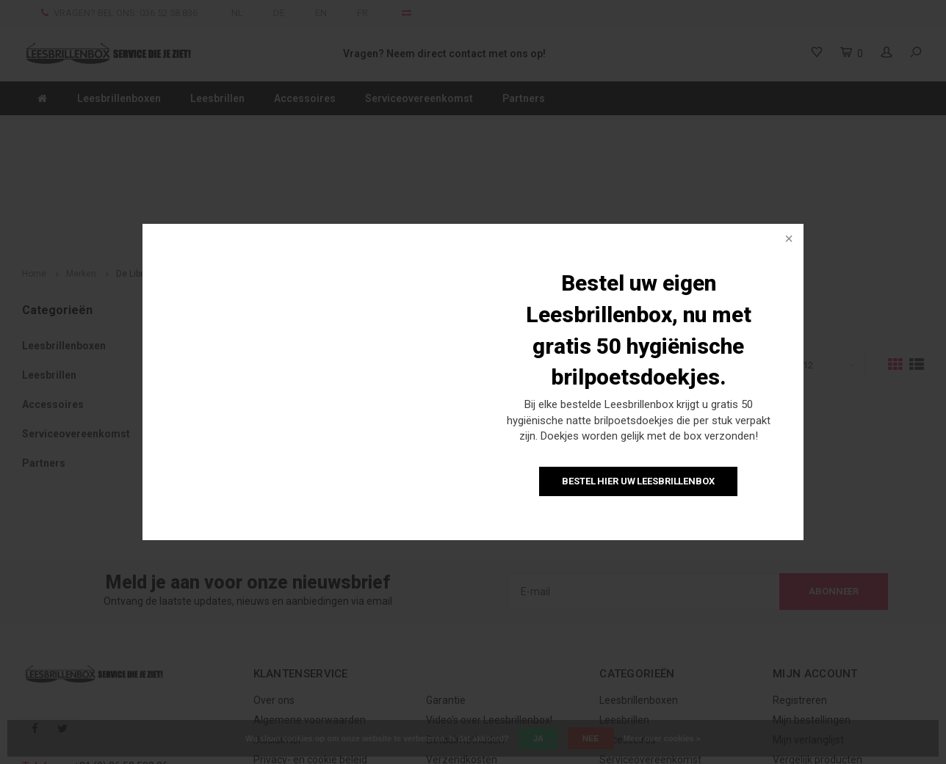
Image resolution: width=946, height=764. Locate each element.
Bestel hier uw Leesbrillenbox (638, 481)
